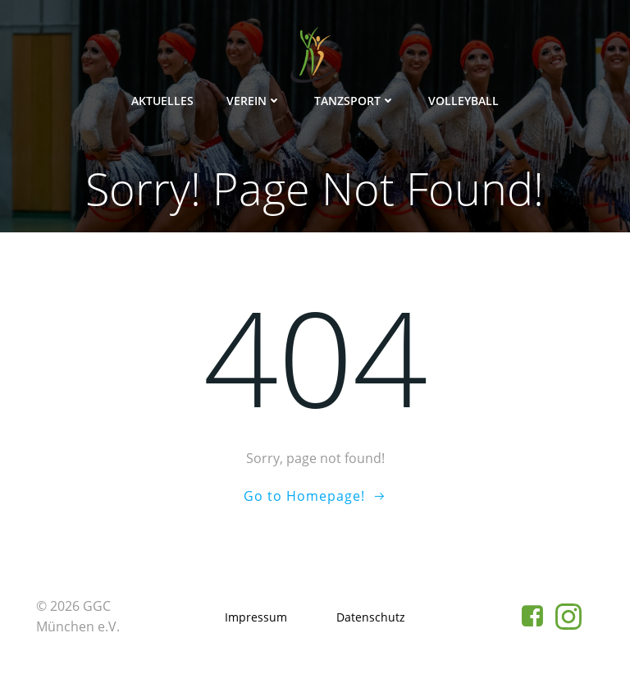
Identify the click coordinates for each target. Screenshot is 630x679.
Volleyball (463, 100)
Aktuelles (162, 100)
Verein (253, 100)
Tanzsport (354, 100)
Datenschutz (370, 617)
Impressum (256, 617)
